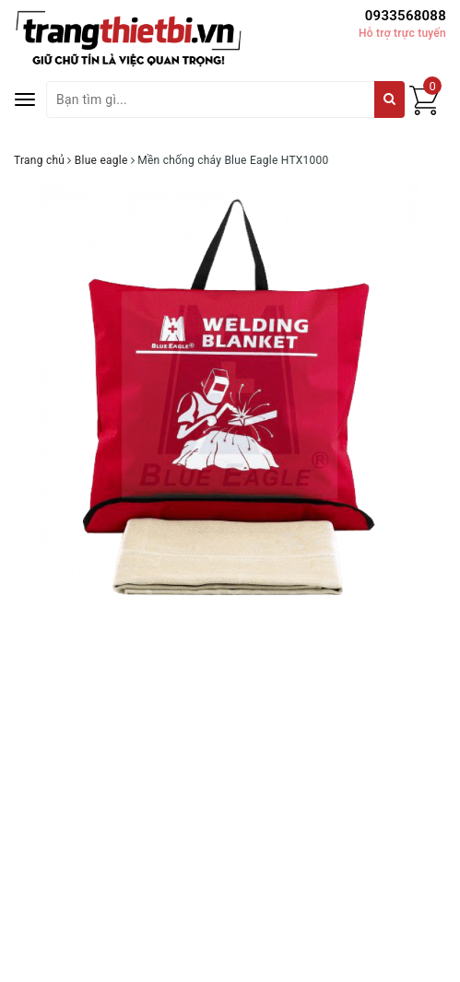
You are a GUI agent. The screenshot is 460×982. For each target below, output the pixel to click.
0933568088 (405, 15)
